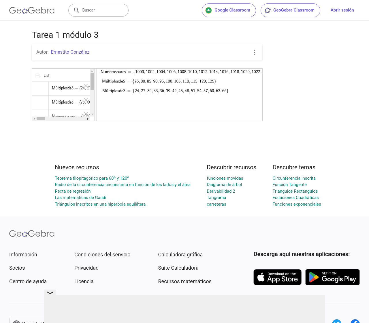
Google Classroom (227, 10)
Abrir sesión (342, 10)
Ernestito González (70, 52)
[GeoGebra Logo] (31, 10)
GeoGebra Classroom (289, 10)
